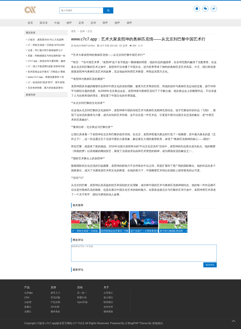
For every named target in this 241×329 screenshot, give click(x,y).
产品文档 (55, 302)
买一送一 (82, 292)
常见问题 (55, 297)
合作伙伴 (108, 306)
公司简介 (108, 292)
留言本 (44, 22)
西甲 (105, 22)
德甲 (69, 22)
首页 (30, 22)
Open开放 (82, 302)
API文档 (55, 306)
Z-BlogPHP (132, 323)
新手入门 (55, 292)
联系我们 (108, 302)
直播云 (27, 306)
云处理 (27, 302)
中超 (57, 22)
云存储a (28, 292)
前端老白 (157, 323)
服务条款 (55, 311)
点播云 (27, 311)
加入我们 (108, 297)
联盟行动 (82, 297)
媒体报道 (108, 311)
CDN (26, 297)
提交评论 (210, 265)
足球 (81, 22)
